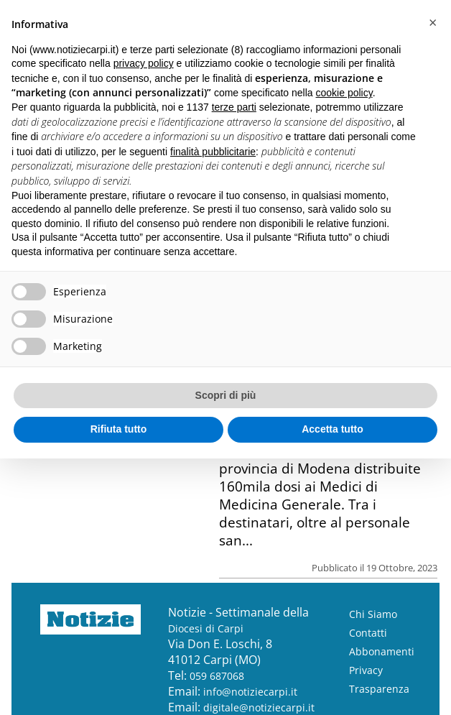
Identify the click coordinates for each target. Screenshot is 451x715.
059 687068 (217, 676)
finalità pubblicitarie (213, 151)
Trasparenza (379, 689)
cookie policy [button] (344, 92)
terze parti (234, 107)
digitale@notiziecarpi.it (259, 707)
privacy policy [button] (143, 63)
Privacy (366, 670)
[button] (432, 22)
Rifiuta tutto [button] (118, 429)
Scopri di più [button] (225, 395)
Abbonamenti (381, 651)
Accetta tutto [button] (332, 429)
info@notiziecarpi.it (250, 691)
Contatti (368, 633)
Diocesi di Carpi (205, 628)
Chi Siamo (373, 614)
